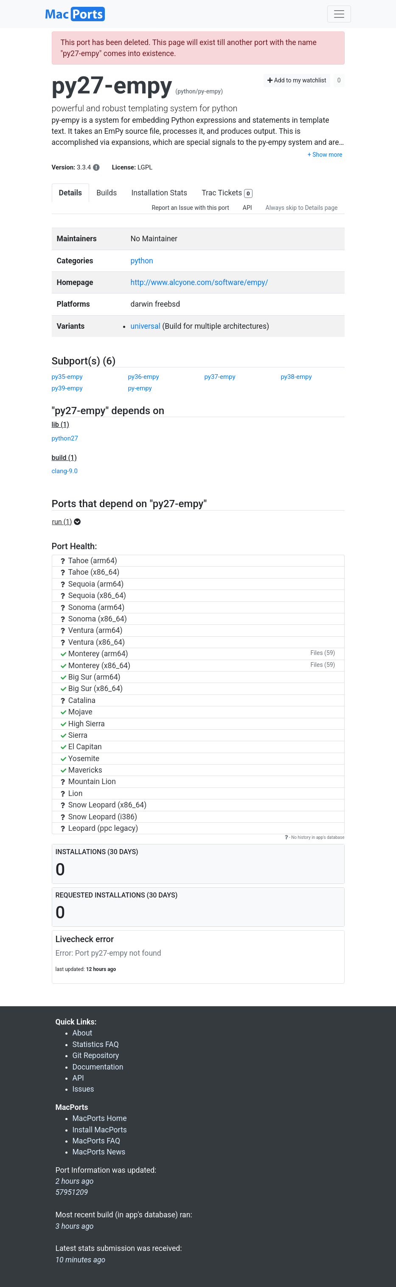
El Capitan (81, 746)
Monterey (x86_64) (96, 665)
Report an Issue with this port (190, 207)
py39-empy (67, 388)
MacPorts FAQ (97, 1141)
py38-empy (296, 377)
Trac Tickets (227, 193)
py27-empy (112, 85)
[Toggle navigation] (339, 14)
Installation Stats (159, 193)
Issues (83, 1089)
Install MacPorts (100, 1130)
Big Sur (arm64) (91, 677)
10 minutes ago (81, 1260)
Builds (106, 193)
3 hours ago (75, 1226)
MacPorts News (99, 1152)
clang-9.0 (65, 471)
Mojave (77, 712)
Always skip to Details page (302, 207)
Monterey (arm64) (94, 653)
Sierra (74, 735)
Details (70, 193)
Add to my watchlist (296, 80)
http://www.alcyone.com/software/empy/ (199, 282)
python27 (65, 438)
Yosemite (80, 758)
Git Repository (96, 1055)
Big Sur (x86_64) (92, 688)
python (141, 261)
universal (145, 326)
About (83, 1033)
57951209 (72, 1192)
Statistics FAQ (96, 1044)
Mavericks (81, 770)
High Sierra (83, 724)
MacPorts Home (100, 1118)
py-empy (140, 388)
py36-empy (143, 377)
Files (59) (322, 652)
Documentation (98, 1067)
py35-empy (67, 377)
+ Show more (325, 154)
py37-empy (220, 377)
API (247, 207)
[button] (69, 522)
